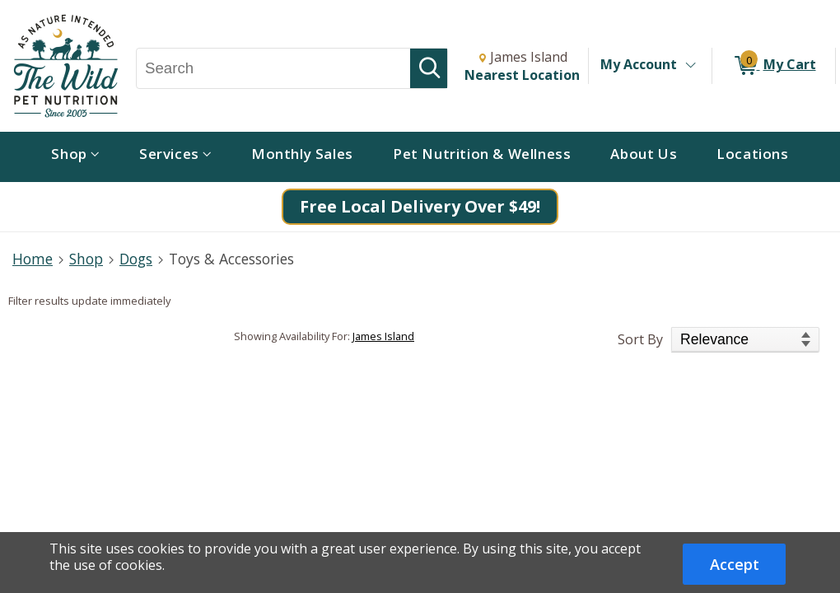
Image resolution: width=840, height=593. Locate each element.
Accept (734, 564)
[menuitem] (75, 157)
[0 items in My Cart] (774, 66)
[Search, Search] (273, 68)
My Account (638, 64)
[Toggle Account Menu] (690, 66)
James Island (383, 336)
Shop (86, 258)
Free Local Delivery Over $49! (420, 206)
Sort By (640, 339)
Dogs (135, 258)
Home (32, 258)
